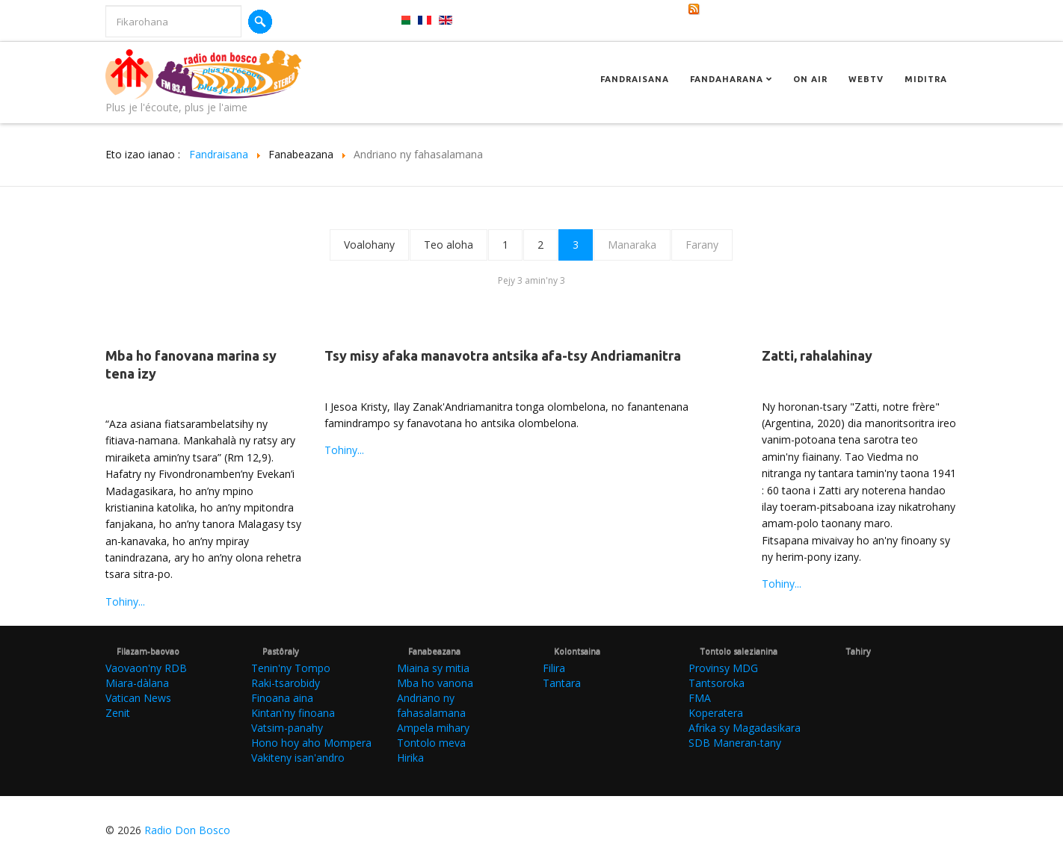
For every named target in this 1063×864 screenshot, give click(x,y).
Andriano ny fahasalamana (431, 705)
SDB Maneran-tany (734, 743)
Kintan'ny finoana (293, 713)
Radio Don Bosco (187, 830)
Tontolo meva (431, 743)
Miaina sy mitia (433, 668)
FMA (699, 698)
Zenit (117, 713)
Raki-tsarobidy (285, 683)
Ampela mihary (433, 728)
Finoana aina (282, 698)
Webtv (866, 79)
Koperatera (715, 713)
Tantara (562, 683)
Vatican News (138, 698)
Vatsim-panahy (287, 728)
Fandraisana (634, 79)
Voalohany (369, 244)
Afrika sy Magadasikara (744, 728)
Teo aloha (448, 244)
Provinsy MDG (723, 668)
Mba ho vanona (435, 683)
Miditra (926, 79)
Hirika (410, 757)
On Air (810, 79)
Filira (554, 668)
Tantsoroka (716, 683)
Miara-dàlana (137, 683)
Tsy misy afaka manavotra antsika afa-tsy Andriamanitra (502, 355)
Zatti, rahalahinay (817, 355)
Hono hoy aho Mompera (311, 743)
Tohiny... (125, 601)
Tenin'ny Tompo (290, 668)
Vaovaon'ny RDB (146, 668)
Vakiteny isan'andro (298, 757)
